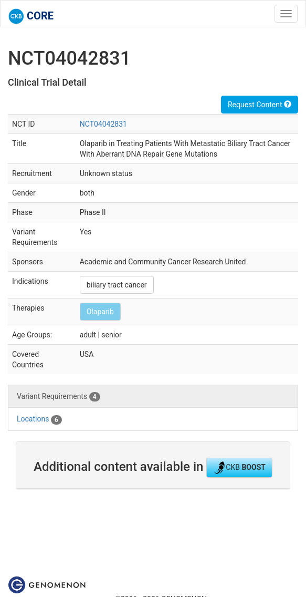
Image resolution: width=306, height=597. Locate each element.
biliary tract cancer (117, 285)
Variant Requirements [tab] (58, 397)
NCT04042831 (103, 124)
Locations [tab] (39, 419)
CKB (239, 467)
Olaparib (100, 311)
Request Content (259, 104)
